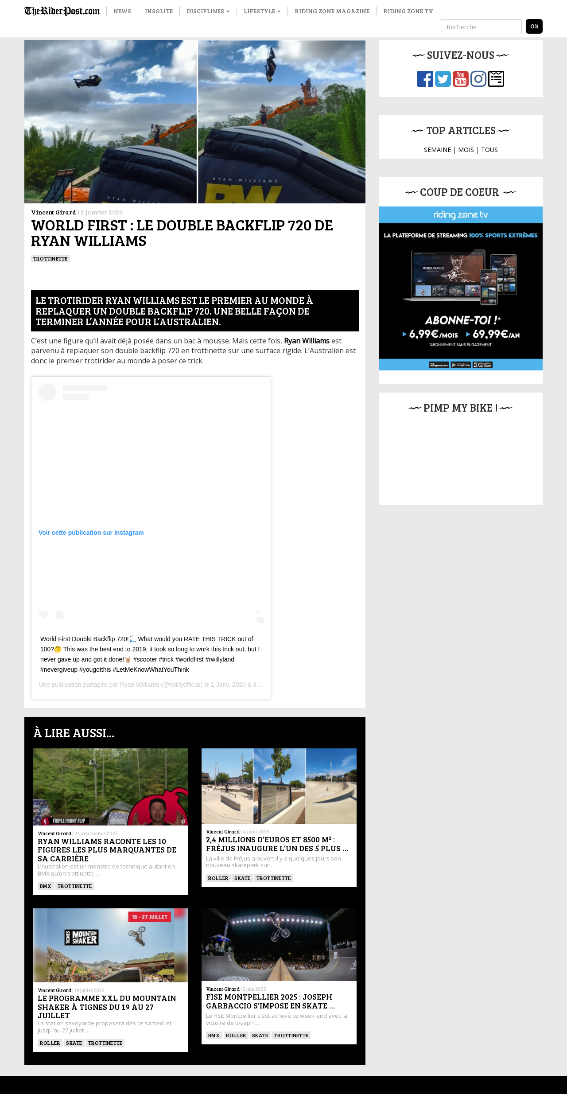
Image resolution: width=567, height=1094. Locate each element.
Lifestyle (262, 11)
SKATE (242, 877)
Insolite (159, 11)
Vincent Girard (53, 212)
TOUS (489, 149)
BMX (46, 885)
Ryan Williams (139, 684)
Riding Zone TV (408, 11)
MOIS (466, 149)
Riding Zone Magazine (332, 11)
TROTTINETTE (50, 258)
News (122, 11)
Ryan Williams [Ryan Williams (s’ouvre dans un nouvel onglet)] (307, 341)
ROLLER (218, 877)
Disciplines (208, 11)
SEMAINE (437, 149)
